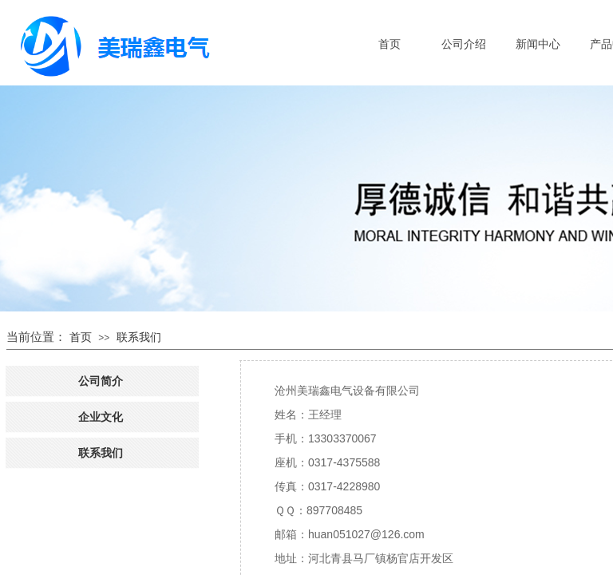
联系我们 (139, 337)
